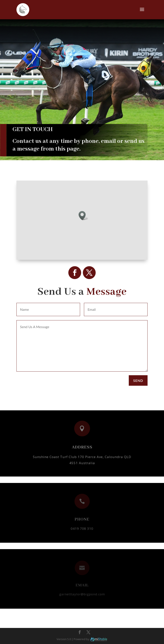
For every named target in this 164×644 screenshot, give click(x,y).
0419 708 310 (82, 527)
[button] (83, 215)
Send (138, 380)
